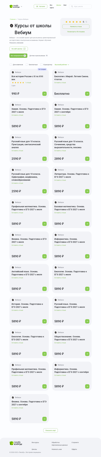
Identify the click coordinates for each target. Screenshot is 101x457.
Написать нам (57, 449)
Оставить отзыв (60, 82)
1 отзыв (28, 82)
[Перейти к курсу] (44, 94)
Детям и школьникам (38, 56)
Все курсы (52, 6)
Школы (58, 5)
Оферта (74, 449)
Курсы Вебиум (23, 19)
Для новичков (18, 64)
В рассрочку (48, 64)
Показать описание (16, 43)
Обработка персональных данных (60, 444)
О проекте (75, 442)
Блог (65, 5)
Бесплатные (33, 64)
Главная (13, 19)
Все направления (18, 56)
